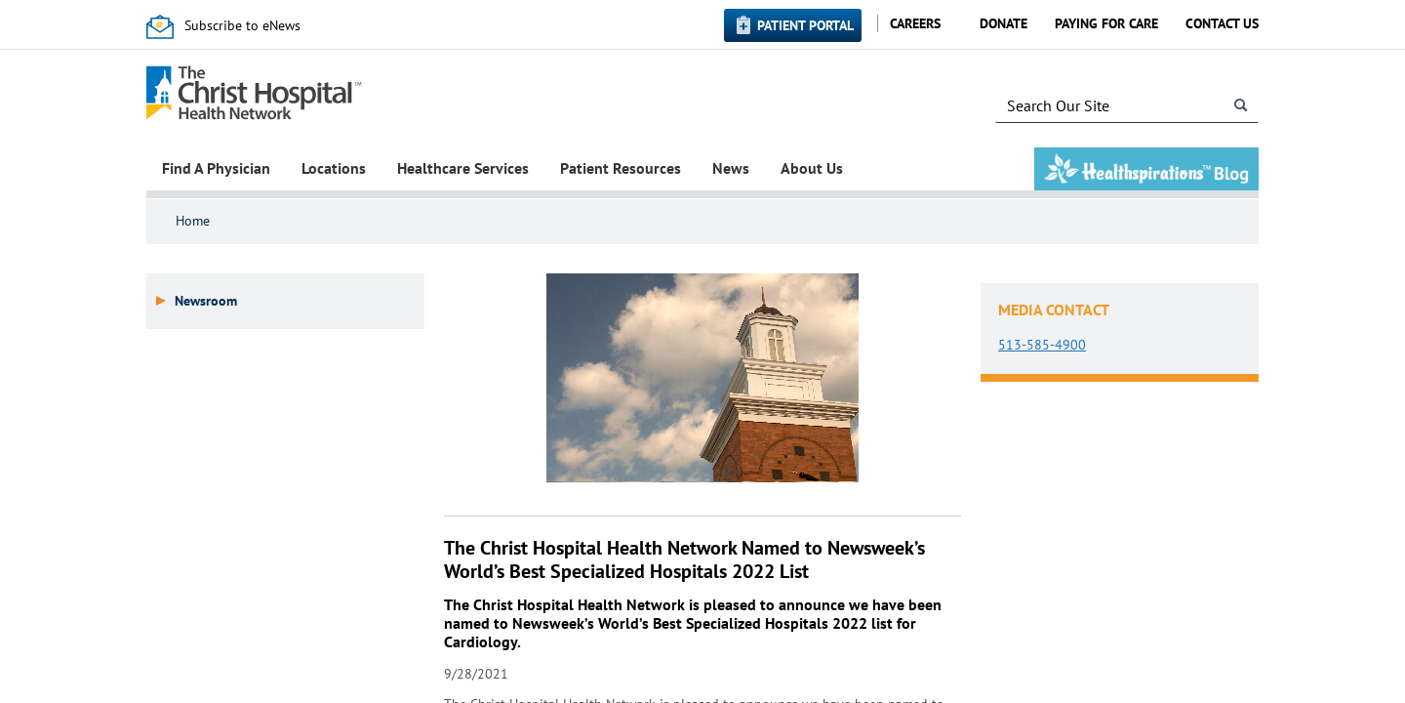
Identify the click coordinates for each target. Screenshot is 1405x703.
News (730, 168)
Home (193, 220)
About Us (812, 168)
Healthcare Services (463, 168)
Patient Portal (805, 25)
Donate (1003, 23)
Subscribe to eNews (242, 25)
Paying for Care (1106, 23)
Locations (333, 168)
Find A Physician (216, 168)
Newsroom (206, 301)
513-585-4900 (1042, 344)
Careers (915, 23)
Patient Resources (620, 168)
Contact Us (1222, 23)
